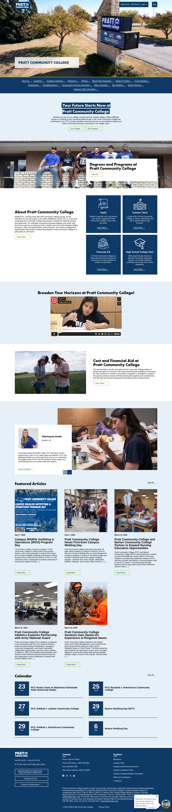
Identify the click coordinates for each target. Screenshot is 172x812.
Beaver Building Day (116, 728)
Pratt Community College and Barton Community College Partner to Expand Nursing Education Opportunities (134, 544)
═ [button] (154, 4)
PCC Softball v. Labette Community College (55, 708)
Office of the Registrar (122, 777)
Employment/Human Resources (126, 767)
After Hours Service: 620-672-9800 (76, 770)
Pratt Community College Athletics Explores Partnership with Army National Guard (36, 635)
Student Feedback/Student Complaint (128, 774)
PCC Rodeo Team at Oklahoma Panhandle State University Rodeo (54, 688)
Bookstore (117, 759)
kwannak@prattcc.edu (109, 801)
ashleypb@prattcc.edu (71, 797)
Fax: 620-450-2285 (69, 767)
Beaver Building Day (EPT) (119, 708)
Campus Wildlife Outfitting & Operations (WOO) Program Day (34, 542)
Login (143, 4)
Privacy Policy (104, 807)
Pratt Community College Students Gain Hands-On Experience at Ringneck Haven (86, 635)
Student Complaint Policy (123, 770)
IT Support (117, 781)
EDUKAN (135, 4)
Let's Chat (151, 808)
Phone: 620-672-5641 (71, 759)
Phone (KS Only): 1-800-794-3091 (76, 763)
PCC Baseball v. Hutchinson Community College (127, 688)
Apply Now (125, 4)
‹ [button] (65, 472)
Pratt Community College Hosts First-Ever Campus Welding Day (82, 542)
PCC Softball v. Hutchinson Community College (52, 728)
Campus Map (118, 763)
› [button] (69, 472)
